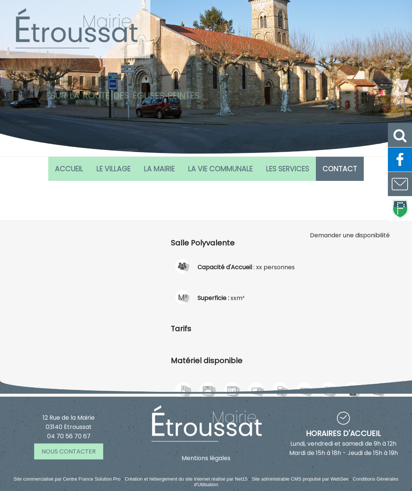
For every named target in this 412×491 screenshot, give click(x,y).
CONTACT (340, 169)
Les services (287, 169)
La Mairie (159, 169)
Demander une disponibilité (350, 310)
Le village (114, 169)
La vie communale (220, 169)
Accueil (69, 169)
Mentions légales (206, 458)
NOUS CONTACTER (69, 451)
